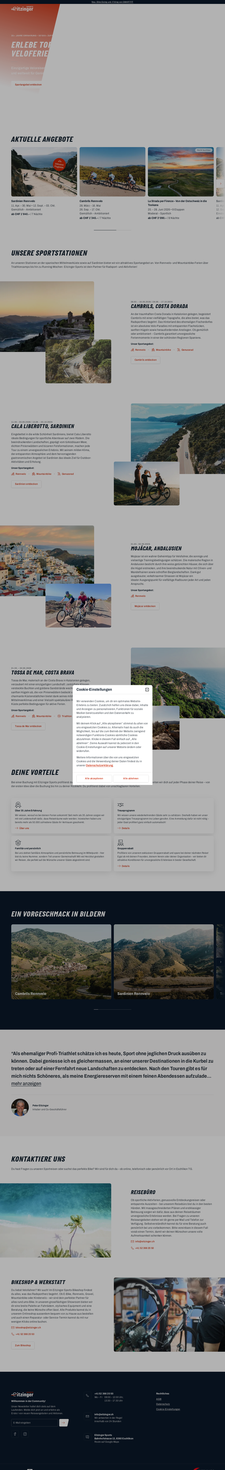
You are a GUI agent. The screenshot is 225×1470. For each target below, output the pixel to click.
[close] (147, 689)
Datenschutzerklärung (99, 765)
